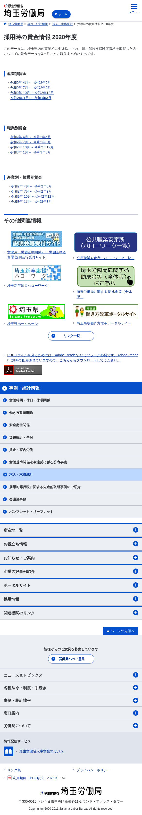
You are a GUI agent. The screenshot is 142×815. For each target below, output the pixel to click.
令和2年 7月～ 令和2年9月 (30, 88)
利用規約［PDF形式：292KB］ (36, 778)
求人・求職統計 (21, 474)
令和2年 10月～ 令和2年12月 (32, 93)
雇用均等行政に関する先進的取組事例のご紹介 (45, 487)
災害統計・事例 (21, 437)
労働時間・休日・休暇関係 (29, 400)
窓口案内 (71, 713)
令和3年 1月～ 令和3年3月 (30, 98)
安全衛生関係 (19, 425)
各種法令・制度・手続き (71, 687)
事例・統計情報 (71, 700)
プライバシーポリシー (93, 770)
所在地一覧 (71, 530)
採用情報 (71, 599)
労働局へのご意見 (71, 659)
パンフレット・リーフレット (31, 512)
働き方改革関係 (21, 413)
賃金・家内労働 (21, 450)
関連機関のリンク (71, 612)
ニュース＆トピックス (71, 675)
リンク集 (14, 770)
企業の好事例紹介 (71, 571)
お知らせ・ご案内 (71, 557)
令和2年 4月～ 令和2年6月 (30, 83)
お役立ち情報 (71, 543)
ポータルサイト (71, 585)
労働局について (71, 725)
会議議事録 (17, 499)
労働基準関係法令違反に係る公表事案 (38, 462)
